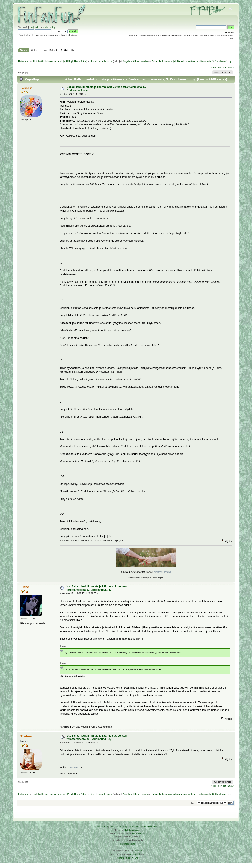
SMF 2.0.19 (102, 826)
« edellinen (216, 67)
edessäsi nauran (162, 572)
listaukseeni (75, 767)
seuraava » (229, 67)
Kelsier (144, 61)
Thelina (26, 736)
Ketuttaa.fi (135, 854)
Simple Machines (131, 826)
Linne (24, 587)
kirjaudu (35, 27)
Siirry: (193, 803)
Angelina (127, 61)
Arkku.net (137, 850)
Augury (26, 87)
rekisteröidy (49, 27)
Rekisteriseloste (127, 844)
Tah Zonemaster (132, 830)
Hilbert (136, 61)
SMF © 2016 (115, 826)
